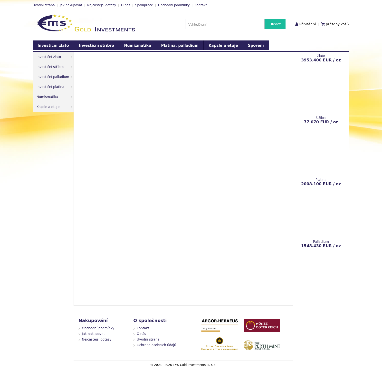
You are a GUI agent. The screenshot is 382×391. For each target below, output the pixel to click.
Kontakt (201, 5)
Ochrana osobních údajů (156, 345)
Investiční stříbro (96, 45)
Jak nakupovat (71, 5)
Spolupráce (144, 5)
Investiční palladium (54, 77)
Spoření (256, 45)
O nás (125, 5)
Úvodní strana (44, 5)
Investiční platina (54, 87)
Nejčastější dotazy (101, 5)
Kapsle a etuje (223, 45)
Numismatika (54, 97)
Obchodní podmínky (174, 5)
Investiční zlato (53, 45)
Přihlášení (307, 24)
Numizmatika (137, 45)
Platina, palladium (180, 45)
